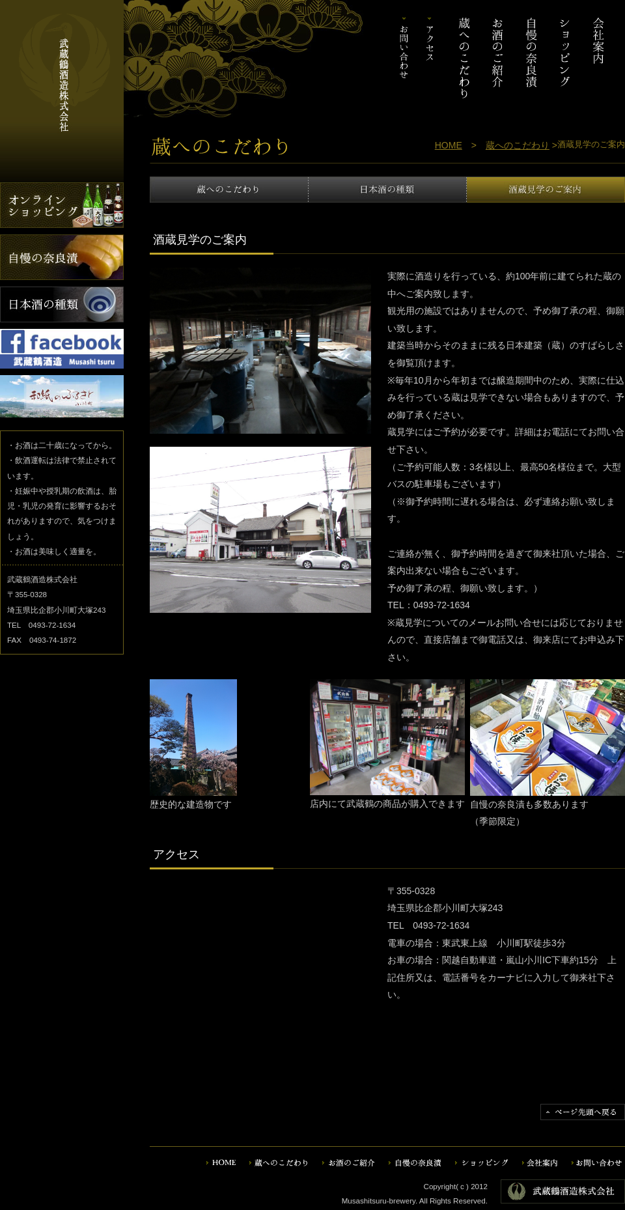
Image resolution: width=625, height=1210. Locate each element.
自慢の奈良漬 (531, 58)
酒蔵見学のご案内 (546, 189)
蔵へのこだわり (465, 58)
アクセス (430, 58)
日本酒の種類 (388, 189)
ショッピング (564, 58)
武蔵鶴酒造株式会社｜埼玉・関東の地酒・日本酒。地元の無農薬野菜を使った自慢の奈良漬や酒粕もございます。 (62, 58)
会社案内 (596, 58)
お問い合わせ (405, 58)
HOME (448, 145)
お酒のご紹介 (498, 58)
